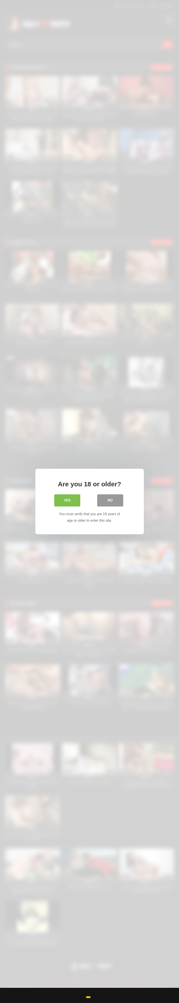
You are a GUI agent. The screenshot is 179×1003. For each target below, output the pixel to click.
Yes (67, 500)
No (110, 500)
